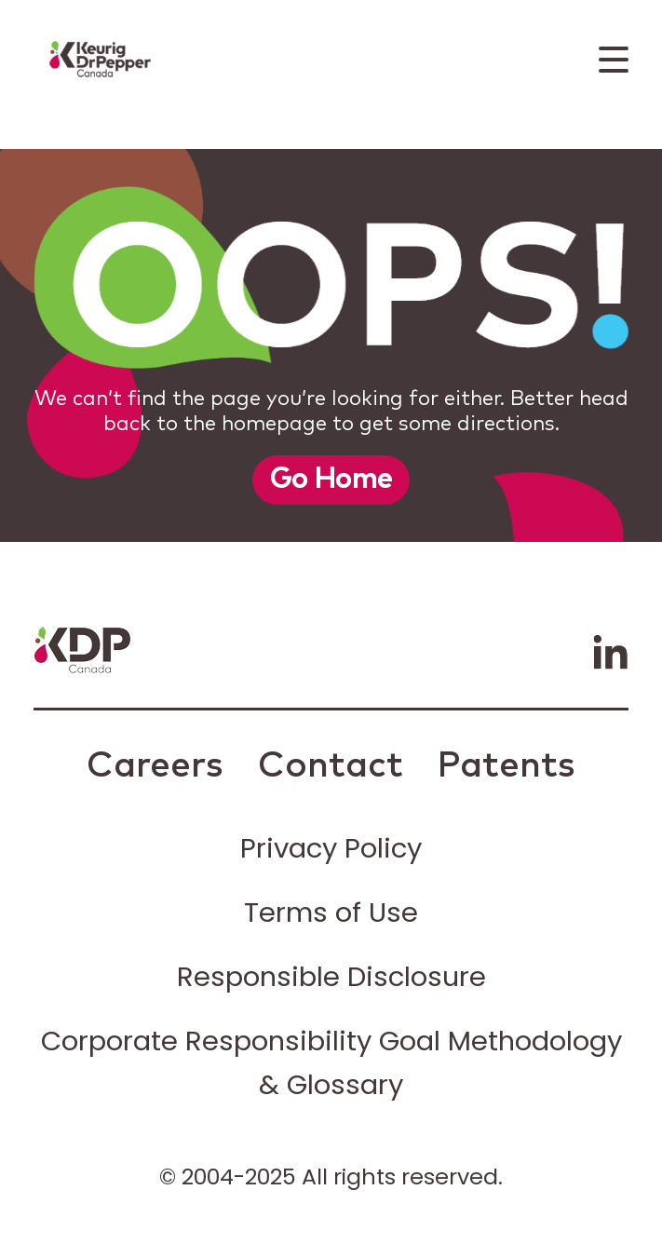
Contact (330, 766)
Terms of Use (331, 912)
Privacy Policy (331, 848)
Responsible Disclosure (331, 976)
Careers (155, 766)
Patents (506, 766)
